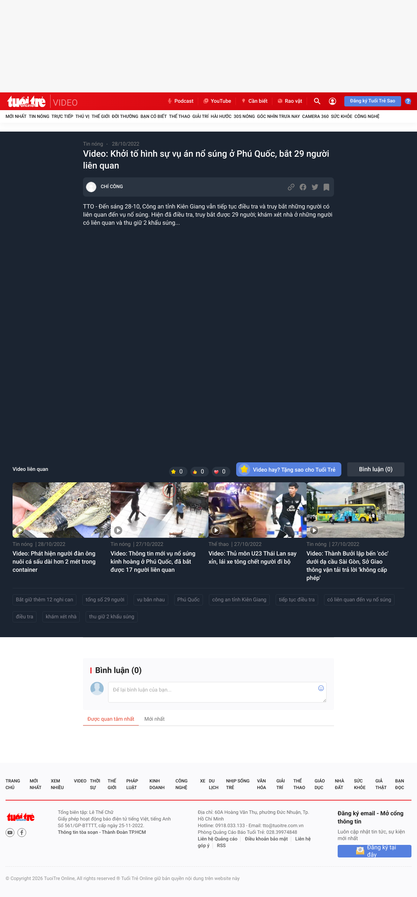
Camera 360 (315, 116)
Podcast (180, 101)
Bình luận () (376, 469)
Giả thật (380, 784)
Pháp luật (132, 784)
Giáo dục (320, 784)
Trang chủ (13, 784)
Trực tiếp (62, 116)
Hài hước (221, 116)
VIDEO (65, 103)
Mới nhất (16, 116)
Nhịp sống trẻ (237, 784)
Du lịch (213, 784)
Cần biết (254, 101)
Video (80, 781)
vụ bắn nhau (151, 600)
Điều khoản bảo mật (266, 839)
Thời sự (95, 784)
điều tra (24, 617)
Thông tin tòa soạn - (80, 832)
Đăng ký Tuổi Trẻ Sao (372, 101)
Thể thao (179, 116)
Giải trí (200, 116)
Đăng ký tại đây (381, 851)
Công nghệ (366, 116)
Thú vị (82, 116)
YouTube (217, 101)
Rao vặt (289, 101)
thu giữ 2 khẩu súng (111, 617)
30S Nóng (244, 116)
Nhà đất (339, 784)
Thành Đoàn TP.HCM (124, 832)
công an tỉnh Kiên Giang (239, 600)
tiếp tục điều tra (297, 600)
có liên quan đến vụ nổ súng (359, 600)
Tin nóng (39, 116)
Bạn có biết (154, 116)
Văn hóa (261, 784)
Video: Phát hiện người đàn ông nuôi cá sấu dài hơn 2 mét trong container (54, 561)
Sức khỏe (341, 116)
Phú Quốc (189, 600)
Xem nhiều (57, 784)
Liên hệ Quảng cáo (218, 839)
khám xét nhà (61, 617)
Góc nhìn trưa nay (278, 116)
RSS (221, 846)
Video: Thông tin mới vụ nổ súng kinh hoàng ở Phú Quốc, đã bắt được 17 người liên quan (153, 561)
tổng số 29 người (105, 600)
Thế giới (101, 116)
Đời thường (125, 116)
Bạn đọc (399, 784)
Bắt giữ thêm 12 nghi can (44, 600)
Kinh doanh (157, 784)
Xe (202, 781)
